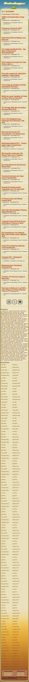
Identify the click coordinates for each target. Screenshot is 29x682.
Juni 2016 (14, 509)
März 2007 (3, 658)
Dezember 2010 (16, 597)
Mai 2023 (14, 404)
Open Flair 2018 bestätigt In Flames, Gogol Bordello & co (14, 211)
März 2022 (14, 423)
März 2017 (3, 498)
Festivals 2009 (19, 324)
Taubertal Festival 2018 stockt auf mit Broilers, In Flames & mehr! (13, 222)
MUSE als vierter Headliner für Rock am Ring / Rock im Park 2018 (14, 97)
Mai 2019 (3, 463)
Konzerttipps (25, 343)
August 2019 (15, 458)
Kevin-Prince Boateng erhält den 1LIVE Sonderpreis (13, 246)
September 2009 (5, 618)
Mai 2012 (3, 575)
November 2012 (5, 567)
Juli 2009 (3, 621)
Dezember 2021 (16, 426)
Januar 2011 (4, 597)
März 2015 (3, 530)
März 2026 (3, 367)
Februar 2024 (4, 396)
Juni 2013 (14, 557)
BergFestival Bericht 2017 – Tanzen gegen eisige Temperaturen (14, 144)
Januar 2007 (4, 661)
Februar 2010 (15, 610)
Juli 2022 (14, 418)
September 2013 (5, 554)
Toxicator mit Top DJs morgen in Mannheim (13, 277)
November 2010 (5, 599)
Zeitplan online (7, 360)
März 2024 (14, 394)
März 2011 (3, 594)
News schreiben (8, 675)
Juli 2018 (3, 476)
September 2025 (5, 375)
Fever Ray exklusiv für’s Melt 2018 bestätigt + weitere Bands (14, 74)
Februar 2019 (15, 466)
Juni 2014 (14, 541)
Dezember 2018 (16, 468)
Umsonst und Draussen (6, 356)
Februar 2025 (4, 383)
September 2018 (5, 474)
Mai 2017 (3, 495)
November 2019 (5, 455)
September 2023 (16, 399)
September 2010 (5, 602)
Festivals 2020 (24, 329)
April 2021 (14, 434)
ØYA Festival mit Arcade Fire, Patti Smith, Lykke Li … (14, 63)
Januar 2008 (4, 645)
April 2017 (14, 495)
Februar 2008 (15, 642)
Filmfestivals (12, 336)
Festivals (7, 7)
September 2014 (5, 538)
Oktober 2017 (15, 487)
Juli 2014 (3, 541)
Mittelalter (24, 347)
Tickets (19, 7)
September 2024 (16, 386)
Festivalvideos (23, 335)
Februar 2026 (15, 367)
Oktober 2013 (15, 551)
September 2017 (5, 490)
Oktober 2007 (15, 648)
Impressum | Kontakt (6, 678)
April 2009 (14, 623)
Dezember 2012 (16, 565)
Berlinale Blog (17, 314)
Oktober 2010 (15, 599)
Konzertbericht (15, 343)
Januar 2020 (4, 452)
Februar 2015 (15, 530)
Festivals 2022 (16, 331)
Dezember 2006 (16, 661)
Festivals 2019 (14, 329)
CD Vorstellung (23, 316)
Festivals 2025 (18, 332)
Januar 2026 (4, 370)
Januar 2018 (4, 485)
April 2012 (14, 575)
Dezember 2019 (16, 452)
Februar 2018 (15, 482)
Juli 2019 (3, 460)
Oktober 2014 (15, 535)
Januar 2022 (4, 426)
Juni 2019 (14, 460)
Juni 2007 (14, 653)
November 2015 (5, 519)
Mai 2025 (3, 380)
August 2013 (15, 554)
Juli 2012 (3, 573)
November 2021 (5, 428)
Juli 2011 (3, 589)
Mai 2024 (14, 391)
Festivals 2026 (4, 333)
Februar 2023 (4, 410)
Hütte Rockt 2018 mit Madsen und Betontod (14, 38)
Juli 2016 (3, 509)
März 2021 (3, 436)
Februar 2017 (15, 498)
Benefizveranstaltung (6, 314)
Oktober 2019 (15, 455)
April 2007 (14, 656)
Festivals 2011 (14, 326)
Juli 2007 (3, 653)
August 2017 (15, 490)
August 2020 (15, 442)
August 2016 (15, 506)
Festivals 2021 (6, 331)
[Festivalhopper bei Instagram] (9, 302)
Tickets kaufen (12, 355)
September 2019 (5, 458)
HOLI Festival (7, 340)
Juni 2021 (14, 431)
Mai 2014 (3, 543)
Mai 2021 (3, 434)
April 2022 (3, 423)
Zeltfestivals (17, 360)
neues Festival (21, 350)
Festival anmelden (8, 672)
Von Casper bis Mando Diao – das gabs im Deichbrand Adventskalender (14, 51)
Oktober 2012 (15, 567)
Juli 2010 (3, 605)
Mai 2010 (3, 608)
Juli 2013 (3, 557)
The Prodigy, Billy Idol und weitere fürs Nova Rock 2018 (14, 108)
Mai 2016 (3, 511)
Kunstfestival (7, 345)
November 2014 (5, 535)
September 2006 (5, 666)
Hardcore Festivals (11, 338)
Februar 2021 (15, 436)
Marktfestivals (4, 347)
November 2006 (5, 664)
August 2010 (15, 602)
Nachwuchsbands (7, 348)
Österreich (3, 351)
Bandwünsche (12, 313)
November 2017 (5, 487)
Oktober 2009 (15, 616)
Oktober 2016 (15, 503)
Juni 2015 (14, 525)
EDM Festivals (11, 319)
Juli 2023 (14, 402)
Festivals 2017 (19, 328)
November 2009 (5, 616)
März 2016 (3, 514)
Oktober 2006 (15, 664)
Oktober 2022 (4, 415)
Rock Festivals (16, 352)
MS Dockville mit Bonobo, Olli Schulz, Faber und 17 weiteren (12, 154)
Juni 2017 (14, 493)
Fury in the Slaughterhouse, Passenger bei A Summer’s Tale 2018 (13, 120)
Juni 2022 (3, 420)
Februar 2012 (15, 578)
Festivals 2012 (24, 326)
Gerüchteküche (4, 337)
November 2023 (16, 396)
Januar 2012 (4, 581)
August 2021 (15, 428)
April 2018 (14, 479)
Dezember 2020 (5, 439)
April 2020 (14, 447)
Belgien (19, 313)
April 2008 (14, 640)
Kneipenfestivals (5, 343)
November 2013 (5, 551)
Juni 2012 (14, 573)
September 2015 (5, 522)
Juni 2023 (3, 404)
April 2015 (14, 527)
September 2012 (5, 570)
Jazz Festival (19, 341)
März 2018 (3, 482)
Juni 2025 (14, 378)
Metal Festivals (14, 347)
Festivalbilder (8, 322)
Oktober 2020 (15, 439)
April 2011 (14, 591)
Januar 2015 (4, 533)
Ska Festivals (19, 353)
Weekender (3, 359)
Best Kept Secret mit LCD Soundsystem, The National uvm (13, 133)
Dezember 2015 (16, 517)
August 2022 (4, 418)
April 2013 (14, 559)
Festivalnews (17, 322)
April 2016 (14, 511)
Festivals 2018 (4, 329)
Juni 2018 (14, 476)
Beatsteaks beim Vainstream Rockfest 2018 (12, 266)
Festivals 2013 (7, 327)
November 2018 (5, 471)
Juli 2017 (3, 493)
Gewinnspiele (14, 337)
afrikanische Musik (13, 311)
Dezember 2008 (16, 629)
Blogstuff (5, 316)
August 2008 (15, 634)
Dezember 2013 (16, 549)
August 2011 (15, 586)
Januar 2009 (4, 629)
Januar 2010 (4, 613)
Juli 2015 (3, 525)
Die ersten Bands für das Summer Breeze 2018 (14, 165)
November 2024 (16, 383)
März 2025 (14, 380)
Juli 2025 (3, 378)
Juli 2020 (3, 444)
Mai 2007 (3, 656)
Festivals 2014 (17, 327)
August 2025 (15, 375)
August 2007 (15, 650)
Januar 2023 (15, 410)
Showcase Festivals (8, 353)
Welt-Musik (23, 359)
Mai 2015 (3, 527)
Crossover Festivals (14, 318)
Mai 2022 (14, 420)
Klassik (26, 341)
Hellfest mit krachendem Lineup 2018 (13, 18)
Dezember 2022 (5, 412)
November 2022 (16, 412)
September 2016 (5, 506)
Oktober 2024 (4, 386)
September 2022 (16, 415)
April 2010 (14, 608)
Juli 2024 (14, 388)
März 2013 (3, 562)
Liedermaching (16, 345)
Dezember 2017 (16, 485)
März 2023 (14, 407)
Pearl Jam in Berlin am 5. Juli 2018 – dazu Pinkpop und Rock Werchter (14, 289)
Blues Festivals (13, 316)
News (13, 7)
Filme (4, 336)
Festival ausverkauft (9, 321)
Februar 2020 (15, 450)
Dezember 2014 (16, 533)
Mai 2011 (3, 591)
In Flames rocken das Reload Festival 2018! (12, 199)
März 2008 (3, 642)
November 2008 (5, 631)
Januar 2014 (4, 549)
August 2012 (15, 570)
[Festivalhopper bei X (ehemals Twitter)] (14, 302)
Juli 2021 (3, 431)
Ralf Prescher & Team (21, 677)
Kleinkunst (16, 342)
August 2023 (4, 402)
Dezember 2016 (16, 501)
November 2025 (5, 372)
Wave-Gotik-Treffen (18, 357)
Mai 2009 (3, 623)
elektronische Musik (22, 319)
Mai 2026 (3, 364)
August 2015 (15, 522)
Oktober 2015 (15, 519)
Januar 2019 (4, 468)
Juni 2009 (14, 621)
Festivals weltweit (12, 335)
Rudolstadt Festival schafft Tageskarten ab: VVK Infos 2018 (13, 188)
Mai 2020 (3, 447)
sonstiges (3, 355)
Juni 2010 (14, 605)
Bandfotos (15, 312)
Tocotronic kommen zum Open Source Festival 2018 (13, 177)
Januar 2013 (4, 565)
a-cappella (3, 311)
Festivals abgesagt (15, 333)
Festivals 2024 (9, 332)
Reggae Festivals (5, 352)
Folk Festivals (21, 336)
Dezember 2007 (16, 645)
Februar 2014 (15, 546)
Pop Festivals (12, 351)
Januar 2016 (4, 517)
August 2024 (4, 388)
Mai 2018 (3, 479)
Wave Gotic (7, 357)
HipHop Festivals (23, 338)
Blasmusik (25, 314)
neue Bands (18, 348)
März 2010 (3, 610)
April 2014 (14, 543)
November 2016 (5, 503)
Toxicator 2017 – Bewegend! (12, 257)
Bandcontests (6, 312)
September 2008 (5, 634)
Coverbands (4, 318)
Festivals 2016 (9, 328)
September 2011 (5, 586)
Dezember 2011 (16, 581)
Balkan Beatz (23, 311)
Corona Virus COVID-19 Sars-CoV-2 (11, 317)
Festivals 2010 (4, 326)
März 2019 (3, 466)
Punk (20, 351)
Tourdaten (22, 355)
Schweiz (25, 352)
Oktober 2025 (15, 372)
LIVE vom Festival (21, 346)
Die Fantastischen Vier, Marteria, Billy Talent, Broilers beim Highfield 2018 (14, 234)
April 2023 (3, 407)
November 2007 (5, 648)
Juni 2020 (14, 444)
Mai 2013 (3, 559)
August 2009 (15, 618)
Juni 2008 (14, 637)
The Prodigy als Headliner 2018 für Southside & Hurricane (14, 86)
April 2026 (14, 364)
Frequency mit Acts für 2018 (11, 28)
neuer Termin (11, 350)
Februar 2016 (15, 514)
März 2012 (3, 578)
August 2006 (15, 666)
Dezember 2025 (16, 370)
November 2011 (5, 583)
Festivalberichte (21, 321)
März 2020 (3, 450)
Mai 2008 (3, 640)
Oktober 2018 (15, 471)
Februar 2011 (15, 594)
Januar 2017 (4, 501)
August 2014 (15, 538)
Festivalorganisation (6, 323)
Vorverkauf (18, 356)
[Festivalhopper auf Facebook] (20, 302)
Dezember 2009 (16, 613)
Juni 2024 (3, 391)
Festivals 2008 (9, 324)
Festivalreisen (17, 323)
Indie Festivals (16, 340)
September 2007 (5, 650)
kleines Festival (7, 342)
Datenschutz (14, 678)
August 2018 (15, 474)
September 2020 (5, 442)
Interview (10, 341)
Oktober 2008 (15, 631)
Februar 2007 (15, 658)
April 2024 (3, 394)
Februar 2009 (15, 626)
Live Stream (11, 346)
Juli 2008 (3, 637)
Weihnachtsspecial (13, 359)
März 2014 (3, 546)
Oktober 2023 (4, 399)
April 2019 (14, 463)
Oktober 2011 (15, 583)
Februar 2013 (15, 562)
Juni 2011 (14, 589)
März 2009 (3, 626)
